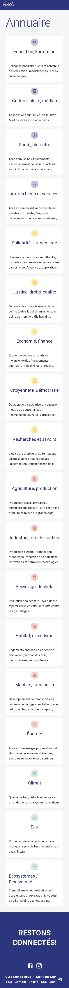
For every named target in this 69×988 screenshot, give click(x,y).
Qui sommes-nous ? (19, 977)
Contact (20, 982)
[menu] (63, 5)
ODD (44, 982)
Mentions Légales (49, 977)
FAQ (9, 982)
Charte (33, 982)
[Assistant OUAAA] (60, 979)
